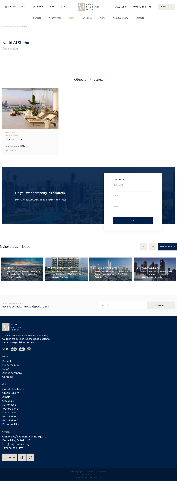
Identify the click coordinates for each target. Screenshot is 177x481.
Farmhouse (9, 405)
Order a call (166, 7)
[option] (22, 269)
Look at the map (167, 247)
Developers (87, 18)
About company (120, 18)
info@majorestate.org (15, 444)
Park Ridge (9, 417)
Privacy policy (88, 474)
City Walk (8, 401)
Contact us (10, 457)
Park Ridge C (10, 421)
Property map (54, 18)
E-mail (116, 206)
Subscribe (160, 305)
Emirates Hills (10, 424)
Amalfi (6, 397)
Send (133, 220)
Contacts (140, 18)
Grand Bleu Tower (13, 389)
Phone (116, 196)
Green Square (10, 393)
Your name (118, 185)
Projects (37, 18)
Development (81, 477)
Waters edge (10, 409)
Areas (71, 18)
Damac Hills (9, 413)
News (102, 18)
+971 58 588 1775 (142, 7)
